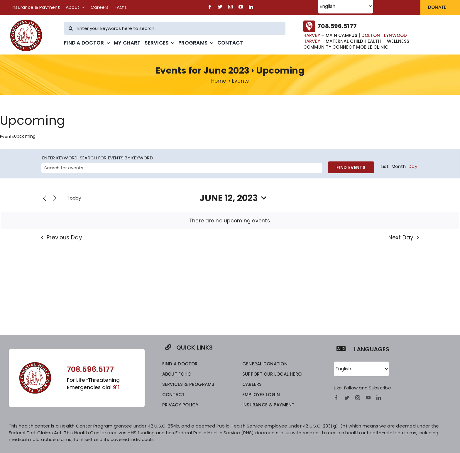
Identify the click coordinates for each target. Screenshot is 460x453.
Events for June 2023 (202, 70)
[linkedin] (251, 7)
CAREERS (252, 384)
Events (7, 136)
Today (74, 198)
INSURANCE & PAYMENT (268, 405)
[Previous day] (44, 198)
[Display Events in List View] (385, 166)
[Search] (70, 28)
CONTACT (173, 394)
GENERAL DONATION (265, 364)
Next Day (400, 237)
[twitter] (220, 7)
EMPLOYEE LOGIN (261, 394)
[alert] (230, 220)
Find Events (350, 167)
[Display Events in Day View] (413, 166)
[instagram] (230, 7)
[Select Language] (361, 369)
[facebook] (209, 7)
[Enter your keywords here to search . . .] (174, 28)
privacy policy (180, 405)
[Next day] (54, 198)
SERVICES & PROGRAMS (188, 384)
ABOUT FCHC (176, 374)
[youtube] (241, 7)
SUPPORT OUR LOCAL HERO (272, 374)
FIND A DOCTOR (179, 364)
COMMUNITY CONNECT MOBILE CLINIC (346, 47)
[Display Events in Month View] (399, 166)
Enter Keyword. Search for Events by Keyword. (98, 158)
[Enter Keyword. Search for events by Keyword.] (181, 168)
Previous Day (64, 237)
